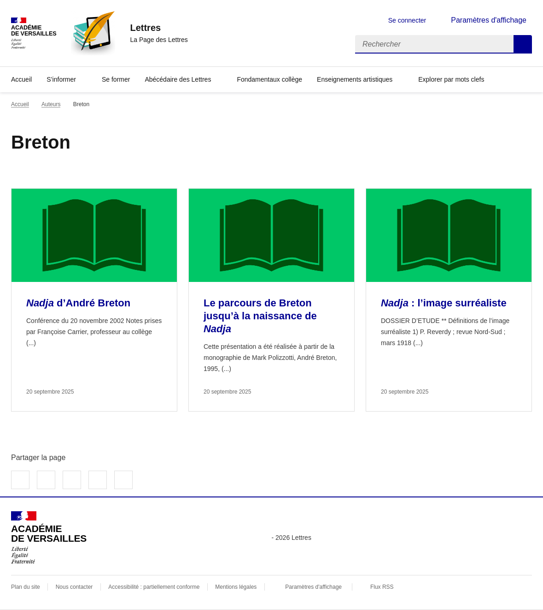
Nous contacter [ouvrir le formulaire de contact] (74, 587)
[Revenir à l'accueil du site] (49, 537)
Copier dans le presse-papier (123, 480)
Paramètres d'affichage (313, 587)
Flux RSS (382, 587)
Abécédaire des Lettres (178, 79)
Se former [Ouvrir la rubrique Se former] (116, 79)
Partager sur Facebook (20, 480)
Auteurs (50, 104)
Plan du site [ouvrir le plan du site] (25, 587)
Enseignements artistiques (354, 79)
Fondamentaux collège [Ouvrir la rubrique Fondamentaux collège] (269, 79)
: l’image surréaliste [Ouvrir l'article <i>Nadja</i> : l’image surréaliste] (444, 303)
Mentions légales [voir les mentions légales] (236, 587)
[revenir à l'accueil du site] (158, 27)
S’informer (61, 79)
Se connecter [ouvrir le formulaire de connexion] (407, 20)
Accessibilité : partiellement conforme (153, 587)
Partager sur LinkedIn (72, 480)
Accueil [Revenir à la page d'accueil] (21, 79)
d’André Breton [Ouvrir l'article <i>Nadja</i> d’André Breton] (78, 303)
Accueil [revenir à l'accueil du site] (20, 104)
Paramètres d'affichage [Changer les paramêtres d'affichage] (488, 20)
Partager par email (97, 480)
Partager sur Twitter (46, 480)
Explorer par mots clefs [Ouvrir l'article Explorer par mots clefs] (451, 79)
